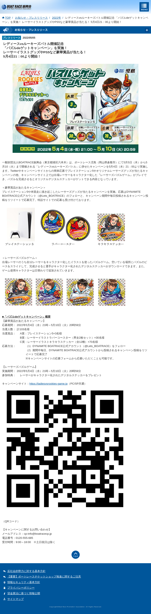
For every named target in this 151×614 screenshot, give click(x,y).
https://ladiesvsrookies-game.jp (48, 383)
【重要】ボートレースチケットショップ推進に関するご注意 (44, 576)
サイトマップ (15, 599)
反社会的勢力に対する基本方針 (26, 571)
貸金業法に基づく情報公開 (23, 593)
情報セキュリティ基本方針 (23, 582)
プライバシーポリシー (21, 587)
